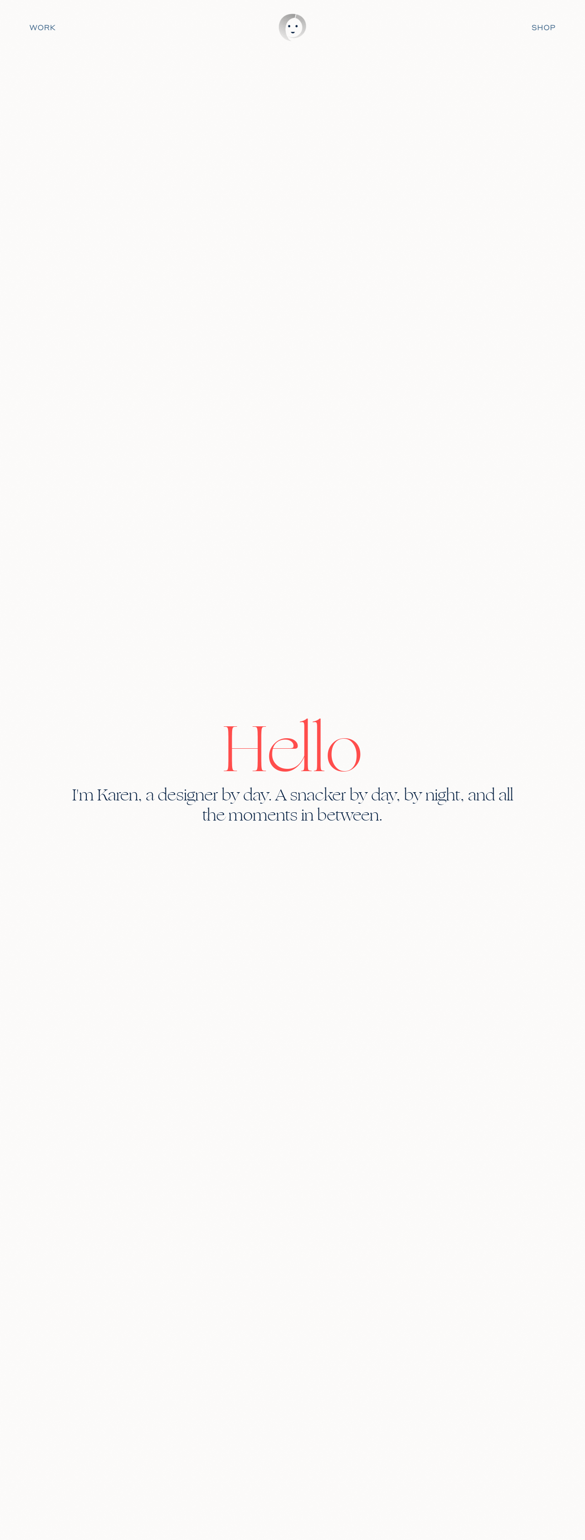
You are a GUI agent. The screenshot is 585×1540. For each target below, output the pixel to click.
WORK (42, 27)
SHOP (543, 27)
